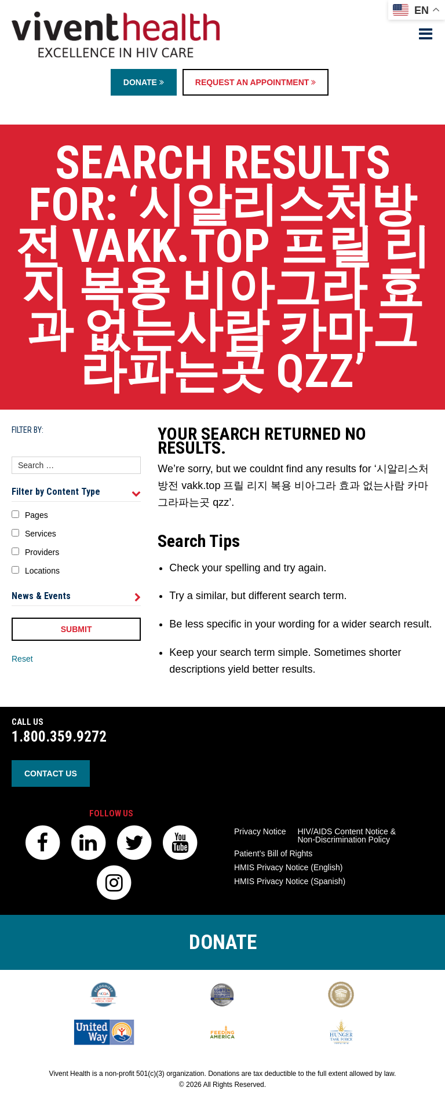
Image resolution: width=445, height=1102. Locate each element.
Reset (22, 658)
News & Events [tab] (76, 596)
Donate (143, 82)
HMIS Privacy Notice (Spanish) (289, 881)
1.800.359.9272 (59, 736)
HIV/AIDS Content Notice (346, 835)
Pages (36, 515)
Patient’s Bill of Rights (273, 853)
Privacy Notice (260, 831)
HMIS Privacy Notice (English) (288, 867)
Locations (42, 570)
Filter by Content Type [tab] (76, 492)
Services (40, 533)
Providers (42, 552)
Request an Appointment (255, 82)
